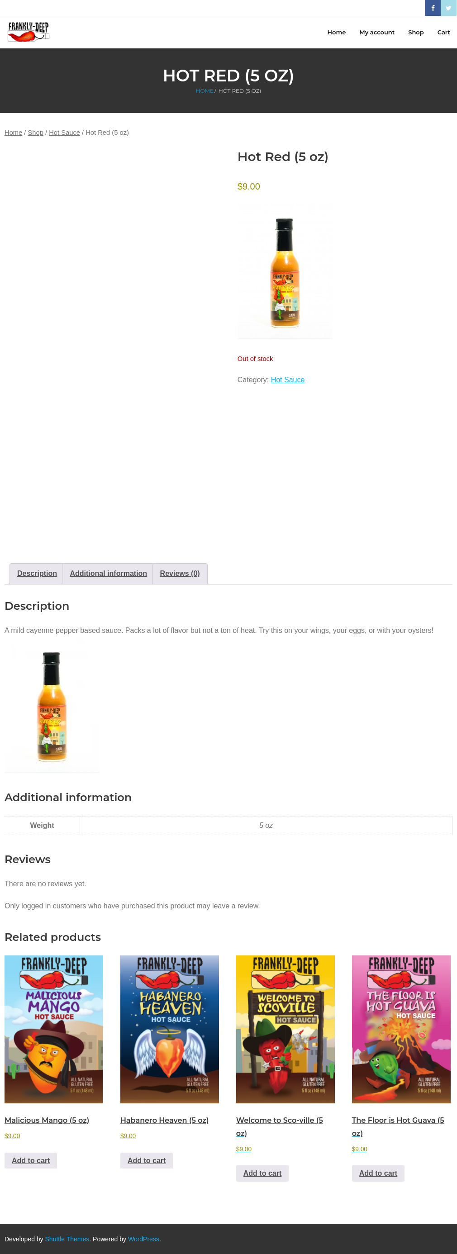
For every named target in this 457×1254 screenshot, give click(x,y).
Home (205, 90)
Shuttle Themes (67, 1239)
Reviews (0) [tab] (180, 573)
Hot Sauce (64, 132)
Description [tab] (37, 573)
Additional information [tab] (108, 573)
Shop (35, 132)
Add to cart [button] (31, 1160)
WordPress (143, 1239)
